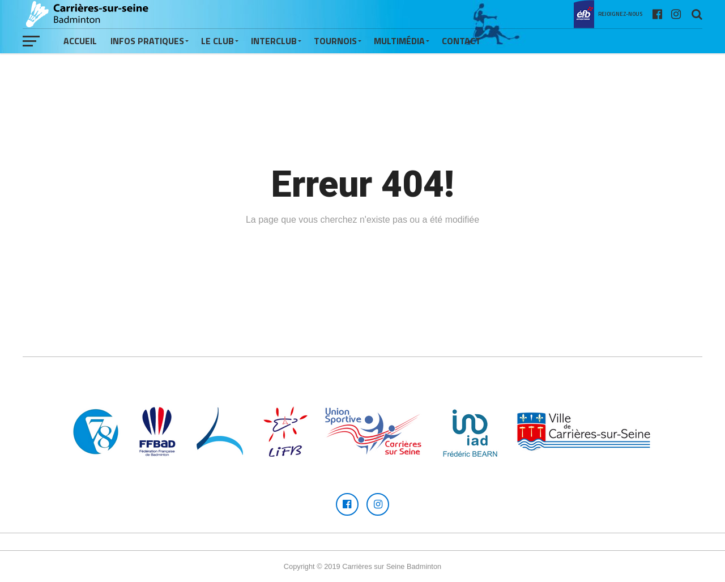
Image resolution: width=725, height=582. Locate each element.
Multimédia (399, 41)
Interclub (274, 41)
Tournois (335, 41)
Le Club (217, 41)
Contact (461, 41)
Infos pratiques (147, 41)
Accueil (80, 41)
